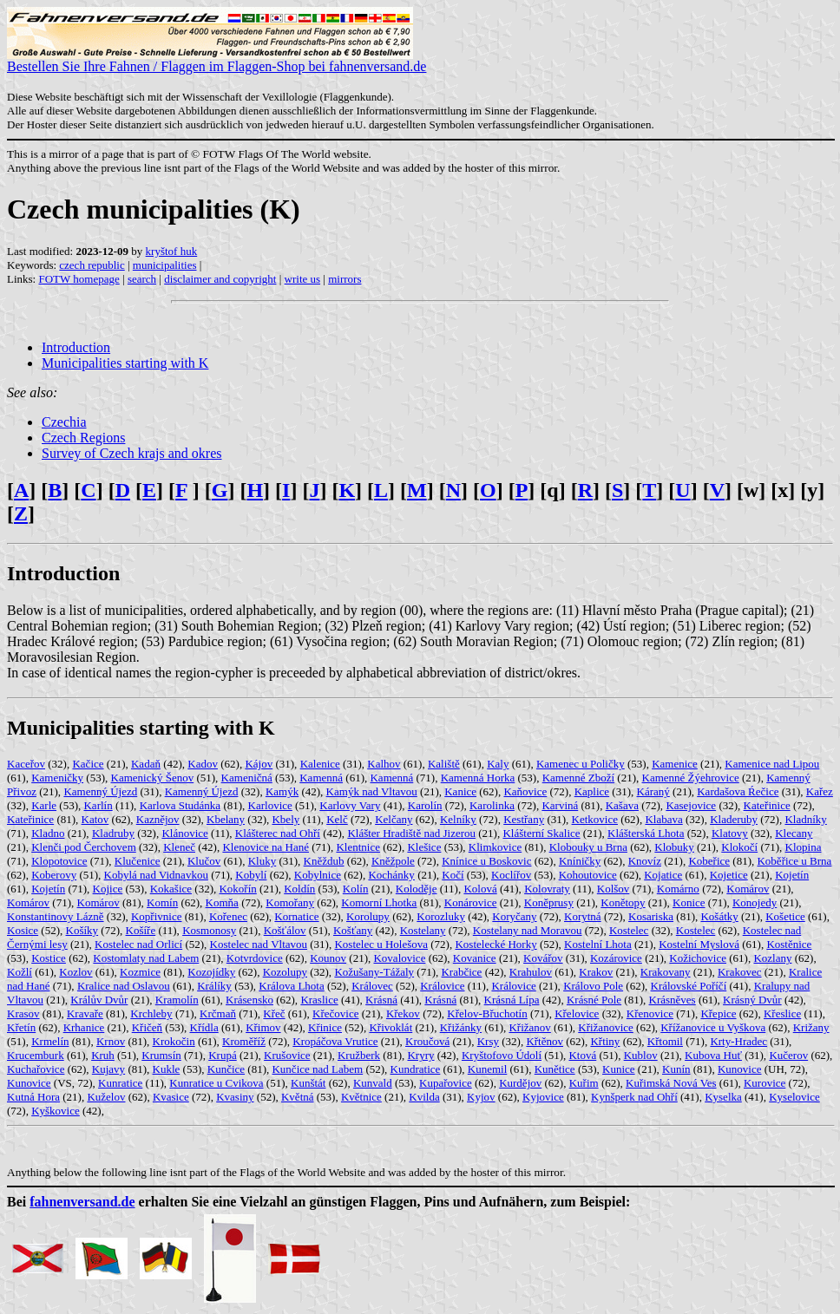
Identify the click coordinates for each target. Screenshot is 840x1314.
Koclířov (511, 874)
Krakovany (665, 971)
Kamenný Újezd (100, 791)
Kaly (498, 763)
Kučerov (788, 1055)
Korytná (582, 916)
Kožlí (19, 971)
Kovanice (474, 957)
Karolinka (492, 805)
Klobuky (674, 846)
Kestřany (523, 819)
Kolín (356, 888)
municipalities (165, 264)
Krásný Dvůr (752, 999)
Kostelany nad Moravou (527, 930)
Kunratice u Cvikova (216, 1082)
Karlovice (270, 805)
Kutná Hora (33, 1096)
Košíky (82, 930)
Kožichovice (697, 957)
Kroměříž (244, 1041)
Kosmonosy (209, 930)
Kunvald (372, 1082)
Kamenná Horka (478, 777)
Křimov (263, 1027)
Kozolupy (285, 971)
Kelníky (458, 819)
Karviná (559, 805)
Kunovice (740, 1068)
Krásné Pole (594, 999)
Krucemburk (35, 1055)
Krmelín (50, 1041)
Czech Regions (83, 437)
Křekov (403, 1013)
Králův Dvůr (99, 999)
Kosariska (650, 916)
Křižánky (461, 1027)
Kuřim (584, 1082)
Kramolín (177, 999)
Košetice (784, 916)
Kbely (285, 819)
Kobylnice (317, 874)
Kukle (166, 1068)
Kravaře (85, 1013)
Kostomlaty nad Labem (146, 957)
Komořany (290, 902)
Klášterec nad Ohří (277, 833)
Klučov (203, 860)
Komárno (678, 888)
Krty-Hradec (738, 1041)
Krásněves (672, 999)
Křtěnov (544, 1041)
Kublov (641, 1055)
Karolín (425, 805)
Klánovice (184, 833)
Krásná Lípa (512, 999)
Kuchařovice (35, 1068)
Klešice (424, 846)
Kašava (622, 805)
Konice (689, 902)
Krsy (488, 1041)
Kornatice (296, 916)
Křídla (204, 1027)
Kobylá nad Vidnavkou (156, 874)
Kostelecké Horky (495, 944)
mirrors (344, 278)
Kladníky (805, 819)
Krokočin (174, 1041)
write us (303, 278)
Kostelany (423, 930)
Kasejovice (691, 805)
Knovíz (644, 860)
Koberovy (53, 874)
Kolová (479, 888)
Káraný (653, 791)
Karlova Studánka (180, 805)
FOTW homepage (78, 278)
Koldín (299, 888)
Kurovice (764, 1082)
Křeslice (782, 1013)
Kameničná (246, 777)
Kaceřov (26, 763)
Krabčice (461, 971)
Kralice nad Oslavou (123, 985)
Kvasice (171, 1096)
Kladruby (113, 833)
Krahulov (530, 971)
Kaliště (444, 763)
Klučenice (138, 860)
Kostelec (628, 930)
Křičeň (147, 1027)
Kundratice (415, 1068)
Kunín (676, 1068)
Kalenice (320, 763)
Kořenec (228, 916)
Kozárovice (616, 957)
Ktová (582, 1055)
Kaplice (591, 791)
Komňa (222, 902)
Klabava (663, 819)
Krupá (222, 1055)
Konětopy (622, 902)
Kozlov (75, 971)
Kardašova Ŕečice (737, 791)
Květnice (361, 1096)
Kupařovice (445, 1082)
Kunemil (488, 1068)
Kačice (87, 763)
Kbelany (226, 819)
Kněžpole (393, 860)
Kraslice (319, 999)
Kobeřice (709, 860)
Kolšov (613, 888)
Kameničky (57, 777)
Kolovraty (547, 888)
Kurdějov (520, 1082)
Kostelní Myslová (699, 944)
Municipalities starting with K (125, 363)
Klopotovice (59, 860)
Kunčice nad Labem (317, 1068)
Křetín (21, 1027)
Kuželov (106, 1096)
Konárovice (470, 902)
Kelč (337, 819)
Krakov (596, 971)
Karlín (97, 805)
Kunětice (555, 1068)
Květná (297, 1096)
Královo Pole (593, 985)
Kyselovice (794, 1096)
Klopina (803, 846)
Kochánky (391, 874)
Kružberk (359, 1055)
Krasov (23, 1013)
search (142, 278)
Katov (95, 819)
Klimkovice (495, 846)
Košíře (141, 930)
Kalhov (383, 763)
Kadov (202, 763)
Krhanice (84, 1027)
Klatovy (730, 833)
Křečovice (335, 1013)
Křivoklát (390, 1027)
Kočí (452, 874)
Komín (162, 902)
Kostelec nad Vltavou (258, 944)
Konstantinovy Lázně (55, 916)
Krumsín (161, 1055)
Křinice (325, 1027)
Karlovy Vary (349, 805)
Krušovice (287, 1055)
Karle (43, 805)
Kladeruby (734, 819)
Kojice (108, 888)
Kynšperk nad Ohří (634, 1096)
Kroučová (427, 1041)
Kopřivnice (156, 916)
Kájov (258, 763)
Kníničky (579, 860)
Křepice (718, 1013)
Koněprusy (549, 902)
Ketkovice (595, 819)
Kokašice (171, 888)
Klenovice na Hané (265, 846)
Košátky (719, 916)
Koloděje (416, 888)
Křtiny (605, 1041)
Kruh (103, 1055)
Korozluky (441, 916)
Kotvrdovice (254, 957)
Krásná (381, 999)
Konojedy (754, 902)
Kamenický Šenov (152, 777)
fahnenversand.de (82, 1201)
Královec (372, 985)
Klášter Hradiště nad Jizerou (411, 833)
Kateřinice (767, 805)
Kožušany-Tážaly (374, 971)
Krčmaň (218, 1013)
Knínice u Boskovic (486, 860)
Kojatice (663, 874)
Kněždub (324, 860)
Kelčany (393, 819)
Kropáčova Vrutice (334, 1041)
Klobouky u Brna (588, 846)
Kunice (618, 1068)
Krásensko (249, 999)
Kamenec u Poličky (580, 763)
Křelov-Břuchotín (487, 1013)
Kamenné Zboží (578, 777)
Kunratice (120, 1082)
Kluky (262, 860)
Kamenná (321, 777)
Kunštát (308, 1082)
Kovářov (543, 957)
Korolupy (368, 916)
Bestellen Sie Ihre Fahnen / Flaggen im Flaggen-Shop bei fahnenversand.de (216, 60)
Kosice (22, 930)
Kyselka (723, 1096)
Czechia (64, 422)
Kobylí (250, 874)
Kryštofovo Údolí (501, 1055)
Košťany (352, 930)
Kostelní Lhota (598, 944)
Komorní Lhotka (379, 902)
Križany (811, 1027)
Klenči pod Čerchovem (83, 846)
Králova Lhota (291, 985)
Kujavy (108, 1068)
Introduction (76, 347)
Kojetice (729, 874)
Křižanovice (605, 1027)
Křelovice (577, 1013)
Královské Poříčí (689, 985)
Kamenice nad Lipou (772, 763)
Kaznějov (158, 819)
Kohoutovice (588, 874)
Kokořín (237, 888)
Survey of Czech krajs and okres (132, 453)
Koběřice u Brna (794, 860)
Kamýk (282, 791)
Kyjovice (543, 1096)
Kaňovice (525, 791)
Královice (442, 985)
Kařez (819, 791)
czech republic (91, 264)
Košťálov (285, 930)
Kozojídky (211, 971)
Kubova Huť (713, 1055)
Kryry (420, 1055)
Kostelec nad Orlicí (138, 944)
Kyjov (481, 1096)
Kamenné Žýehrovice (690, 777)
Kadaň (146, 763)
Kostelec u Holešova (381, 944)
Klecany (793, 833)
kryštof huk (172, 251)
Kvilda (424, 1096)
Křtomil (665, 1041)
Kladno (47, 833)
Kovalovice (399, 957)
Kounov (328, 957)
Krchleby (151, 1013)
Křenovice (650, 1013)
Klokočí (739, 846)
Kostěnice (788, 944)
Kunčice (226, 1068)
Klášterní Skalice (541, 833)
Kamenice (675, 763)
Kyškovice (55, 1110)
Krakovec (740, 971)
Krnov (110, 1041)
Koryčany (514, 916)
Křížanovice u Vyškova (712, 1027)
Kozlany (772, 957)
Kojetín (792, 874)
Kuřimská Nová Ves (671, 1082)
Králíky (214, 985)
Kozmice (140, 971)
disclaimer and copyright (220, 278)
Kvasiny (234, 1096)
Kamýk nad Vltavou (371, 791)
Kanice (460, 791)
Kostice (48, 957)
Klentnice (358, 846)
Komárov (747, 888)
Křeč (274, 1013)
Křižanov (529, 1027)
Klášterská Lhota (645, 833)
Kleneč (179, 846)
